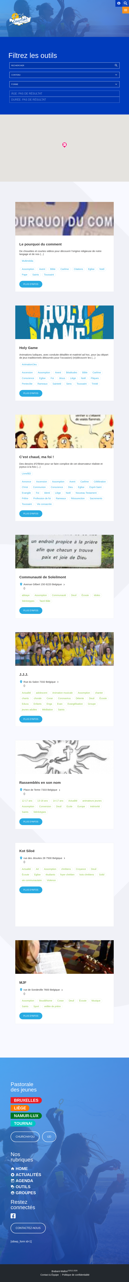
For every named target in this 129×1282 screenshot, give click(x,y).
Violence (51, 880)
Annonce (26, 481)
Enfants (37, 704)
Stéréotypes (28, 601)
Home (22, 1168)
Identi (47, 493)
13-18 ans (42, 800)
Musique (96, 1000)
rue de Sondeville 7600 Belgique (42, 989)
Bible (52, 269)
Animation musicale (62, 692)
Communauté (59, 595)
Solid (101, 874)
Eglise (91, 269)
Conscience (28, 378)
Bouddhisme (45, 1000)
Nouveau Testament (86, 493)
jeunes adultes (29, 709)
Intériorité (95, 806)
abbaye (26, 595)
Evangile (26, 493)
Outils (23, 1186)
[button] (64, 145)
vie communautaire (32, 880)
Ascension (27, 372)
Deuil (73, 595)
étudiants (50, 874)
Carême (64, 269)
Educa (25, 704)
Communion (39, 487)
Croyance (81, 869)
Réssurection (78, 498)
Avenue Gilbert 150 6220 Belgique (43, 584)
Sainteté (57, 383)
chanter (99, 692)
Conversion (45, 806)
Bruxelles (26, 1100)
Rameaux (42, 383)
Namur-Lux (26, 1115)
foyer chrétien (67, 874)
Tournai (23, 1123)
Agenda (24, 1180)
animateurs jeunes (92, 800)
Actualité (26, 692)
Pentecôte (27, 383)
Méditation (47, 709)
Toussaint (49, 274)
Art (37, 869)
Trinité (95, 383)
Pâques (95, 378)
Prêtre (25, 498)
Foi (52, 378)
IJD (49, 1136)
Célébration (100, 481)
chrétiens (66, 869)
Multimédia (27, 261)
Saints (35, 274)
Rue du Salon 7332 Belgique (40, 681)
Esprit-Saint (95, 487)
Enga (49, 704)
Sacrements (96, 498)
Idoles (97, 595)
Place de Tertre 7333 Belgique (40, 789)
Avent (42, 269)
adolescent (41, 692)
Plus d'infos (30, 284)
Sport (36, 1006)
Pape (24, 274)
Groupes (26, 1193)
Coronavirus (64, 698)
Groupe (92, 704)
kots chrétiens (86, 874)
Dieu (70, 487)
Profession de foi (42, 498)
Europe (81, 806)
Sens (69, 383)
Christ (25, 487)
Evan (59, 704)
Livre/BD (26, 473)
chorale (37, 698)
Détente (80, 698)
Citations (78, 269)
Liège (73, 378)
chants (25, 698)
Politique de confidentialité (76, 1274)
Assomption (28, 269)
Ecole (69, 806)
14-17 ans (58, 800)
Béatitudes (71, 372)
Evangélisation (75, 704)
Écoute (85, 595)
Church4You (25, 1136)
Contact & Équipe (49, 1274)
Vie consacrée (44, 504)
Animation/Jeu (29, 364)
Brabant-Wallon (64, 1271)
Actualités (28, 1174)
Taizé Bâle (44, 601)
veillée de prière (52, 1006)
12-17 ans (27, 800)
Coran (50, 698)
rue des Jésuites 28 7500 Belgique (43, 858)
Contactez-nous (28, 1228)
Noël (101, 269)
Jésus (62, 378)
